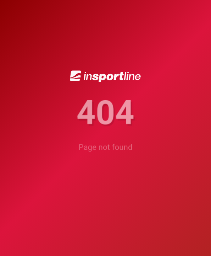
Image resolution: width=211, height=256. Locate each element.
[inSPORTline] (105, 76)
